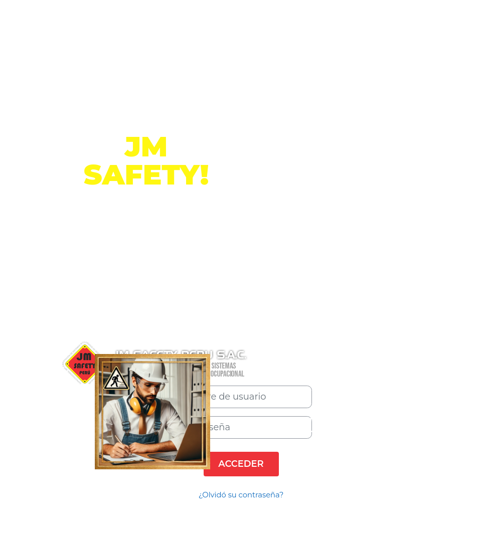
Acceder (241, 463)
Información (146, 244)
